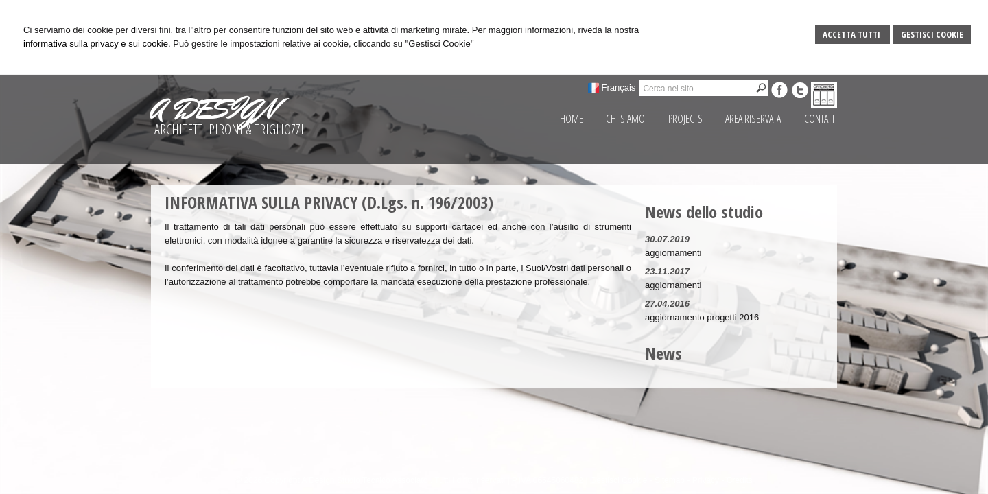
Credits (740, 480)
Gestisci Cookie (932, 34)
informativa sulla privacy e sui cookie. (97, 43)
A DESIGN (213, 109)
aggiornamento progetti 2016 (702, 317)
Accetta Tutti (852, 34)
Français (619, 87)
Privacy (705, 480)
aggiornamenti (673, 253)
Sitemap (670, 480)
